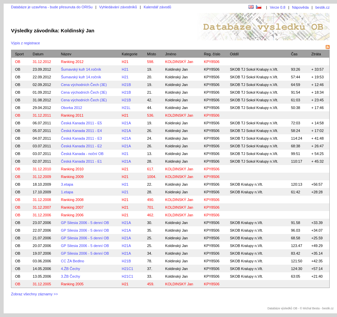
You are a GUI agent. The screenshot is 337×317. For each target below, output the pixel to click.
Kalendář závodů (157, 7)
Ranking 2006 (72, 215)
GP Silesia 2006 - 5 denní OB (85, 223)
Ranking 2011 (72, 115)
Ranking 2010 (72, 169)
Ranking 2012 (72, 62)
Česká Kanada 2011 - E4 (81, 131)
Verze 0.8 (277, 7)
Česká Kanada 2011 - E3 (81, 138)
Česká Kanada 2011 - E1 (81, 161)
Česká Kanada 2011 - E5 (81, 123)
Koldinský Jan (176, 69)
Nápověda (300, 7)
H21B (126, 85)
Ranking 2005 (72, 284)
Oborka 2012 (71, 108)
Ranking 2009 (72, 177)
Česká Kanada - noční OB (82, 154)
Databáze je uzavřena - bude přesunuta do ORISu (52, 7)
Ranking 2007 (72, 207)
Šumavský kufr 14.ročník (81, 69)
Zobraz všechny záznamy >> (34, 294)
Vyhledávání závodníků (118, 7)
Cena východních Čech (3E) (84, 85)
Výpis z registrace (25, 43)
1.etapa (67, 192)
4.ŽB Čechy (70, 269)
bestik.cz (322, 7)
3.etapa (67, 184)
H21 (125, 62)
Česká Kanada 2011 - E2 (81, 146)
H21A (126, 123)
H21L (126, 108)
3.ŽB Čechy (70, 276)
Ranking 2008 (72, 200)
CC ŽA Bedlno (72, 261)
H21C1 (127, 269)
